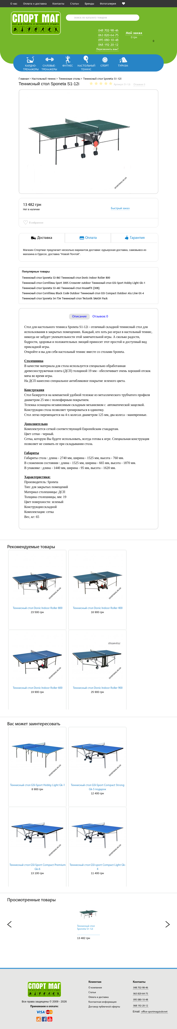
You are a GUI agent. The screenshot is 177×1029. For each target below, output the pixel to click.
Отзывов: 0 (100, 316)
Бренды (89, 3)
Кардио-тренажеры (31, 67)
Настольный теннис (86, 67)
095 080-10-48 (108, 40)
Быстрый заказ (120, 208)
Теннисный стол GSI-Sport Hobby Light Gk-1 (118, 283)
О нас (13, 3)
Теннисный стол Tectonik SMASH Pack (85, 298)
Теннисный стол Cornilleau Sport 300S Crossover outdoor (56, 283)
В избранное (33, 223)
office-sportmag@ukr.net (154, 1012)
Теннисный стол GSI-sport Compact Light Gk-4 (98, 867)
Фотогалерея (108, 3)
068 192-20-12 (108, 44)
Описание (79, 316)
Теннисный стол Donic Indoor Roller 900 (97, 688)
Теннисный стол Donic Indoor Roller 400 (97, 608)
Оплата (88, 237)
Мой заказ (134, 32)
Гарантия (134, 237)
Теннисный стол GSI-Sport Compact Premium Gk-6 (38, 867)
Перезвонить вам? (107, 49)
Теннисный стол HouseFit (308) (80, 288)
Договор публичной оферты (104, 1007)
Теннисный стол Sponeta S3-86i (41, 277)
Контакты (58, 3)
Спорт (105, 65)
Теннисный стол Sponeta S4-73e (41, 298)
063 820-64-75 (108, 35)
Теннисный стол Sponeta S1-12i (86, 927)
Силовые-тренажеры (49, 67)
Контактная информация (102, 1002)
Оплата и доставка (35, 3)
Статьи (74, 3)
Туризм (123, 65)
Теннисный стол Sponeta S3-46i (41, 288)
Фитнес (67, 65)
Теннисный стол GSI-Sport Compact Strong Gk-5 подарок (97, 787)
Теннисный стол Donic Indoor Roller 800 (85, 277)
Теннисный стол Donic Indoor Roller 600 (37, 688)
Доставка (41, 237)
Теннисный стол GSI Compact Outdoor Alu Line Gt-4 (112, 293)
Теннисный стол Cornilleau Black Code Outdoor (51, 293)
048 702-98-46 (108, 30)
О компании (95, 987)
